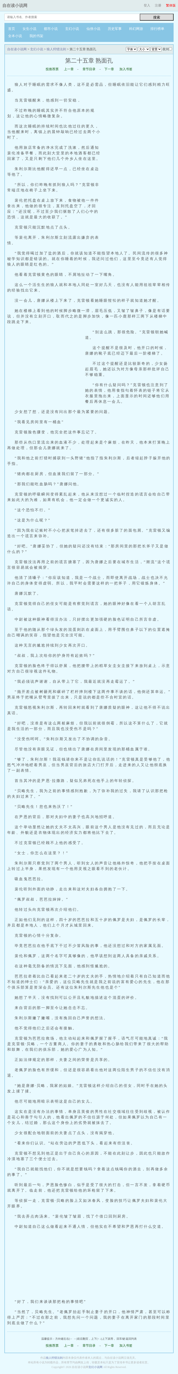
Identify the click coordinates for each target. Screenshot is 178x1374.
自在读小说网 (14, 5)
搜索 (156, 17)
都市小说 (51, 29)
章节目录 (89, 69)
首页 (11, 29)
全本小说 (15, 36)
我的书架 (36, 36)
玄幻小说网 (95, 1367)
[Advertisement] (138, 174)
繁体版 (171, 5)
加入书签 (125, 69)
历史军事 (115, 29)
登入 (147, 5)
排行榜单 (157, 29)
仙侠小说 (93, 29)
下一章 (109, 69)
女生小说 (29, 29)
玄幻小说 (72, 29)
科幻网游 (136, 29)
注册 (158, 5)
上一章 (69, 69)
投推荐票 (52, 69)
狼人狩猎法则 (56, 49)
